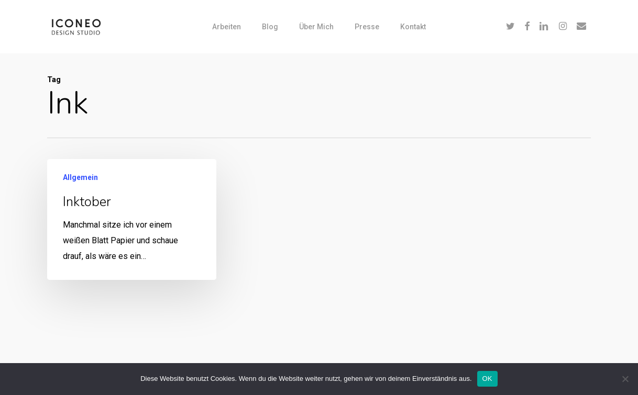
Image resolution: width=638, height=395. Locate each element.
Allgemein (80, 178)
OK (487, 378)
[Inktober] (131, 220)
